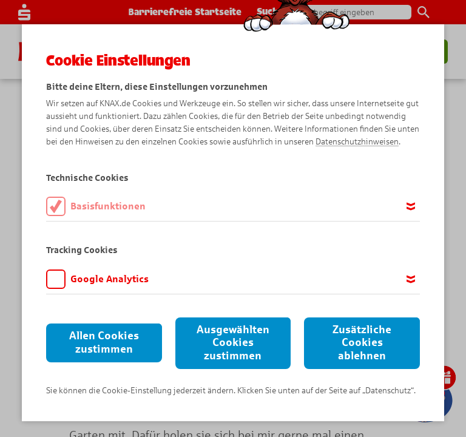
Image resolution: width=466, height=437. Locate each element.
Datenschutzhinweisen (357, 141)
